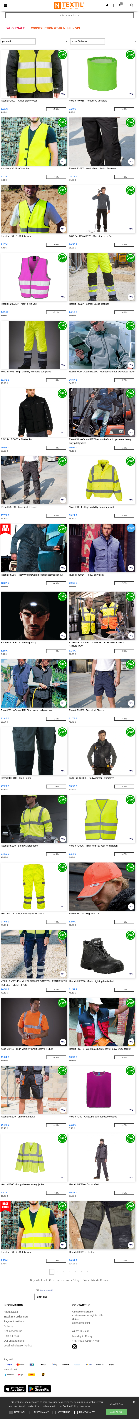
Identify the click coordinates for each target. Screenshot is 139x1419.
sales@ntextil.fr (81, 1322)
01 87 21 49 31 (81, 1331)
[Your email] (61, 1290)
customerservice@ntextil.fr (87, 1315)
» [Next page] (87, 1271)
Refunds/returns (13, 1331)
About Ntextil (11, 1311)
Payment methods (14, 1321)
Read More (84, 1406)
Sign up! (42, 1296)
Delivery (8, 1326)
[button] (107, 5)
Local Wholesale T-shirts (18, 1345)
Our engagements (14, 1340)
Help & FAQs (11, 1335)
